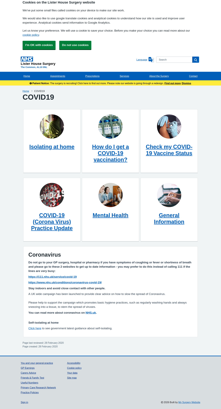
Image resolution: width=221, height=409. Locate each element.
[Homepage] (78, 61)
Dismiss (186, 83)
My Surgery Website (189, 402)
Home (26, 76)
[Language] (145, 60)
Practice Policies (30, 392)
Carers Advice (28, 373)
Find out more (173, 83)
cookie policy (31, 34)
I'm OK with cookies (39, 45)
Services (124, 76)
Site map (72, 378)
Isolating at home (51, 146)
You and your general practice (37, 363)
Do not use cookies (75, 45)
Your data (72, 373)
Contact (193, 76)
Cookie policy (74, 368)
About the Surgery (159, 76)
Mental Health (110, 215)
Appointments (57, 76)
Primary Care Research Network (38, 387)
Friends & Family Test (32, 378)
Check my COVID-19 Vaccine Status (169, 150)
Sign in (24, 402)
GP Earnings (28, 368)
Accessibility (73, 363)
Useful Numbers (29, 382)
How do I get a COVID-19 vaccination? (110, 153)
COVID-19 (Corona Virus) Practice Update (52, 221)
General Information (169, 218)
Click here (34, 328)
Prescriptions (92, 76)
